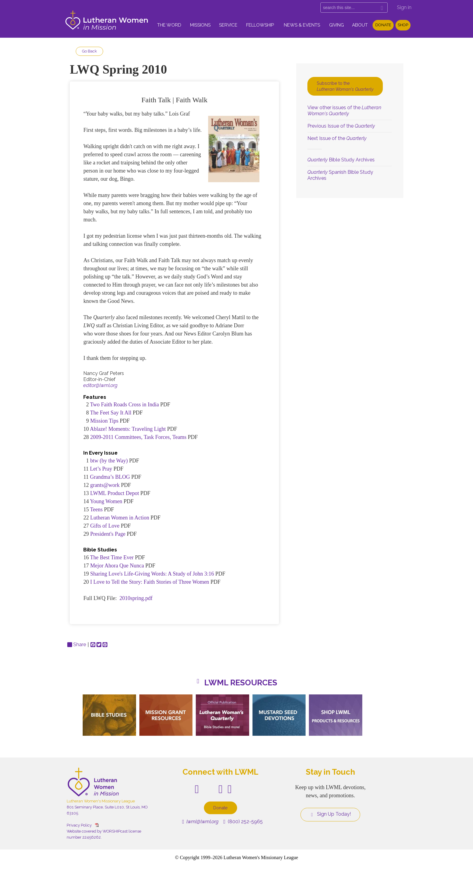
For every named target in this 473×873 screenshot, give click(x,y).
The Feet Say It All (111, 413)
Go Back (89, 51)
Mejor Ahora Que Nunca (117, 566)
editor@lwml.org (100, 385)
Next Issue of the (337, 138)
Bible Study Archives (341, 160)
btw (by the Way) (109, 461)
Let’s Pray (101, 469)
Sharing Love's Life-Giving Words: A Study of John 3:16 (152, 574)
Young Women (106, 501)
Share (76, 644)
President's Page (107, 534)
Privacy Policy (79, 825)
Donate (383, 25)
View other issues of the (344, 110)
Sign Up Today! (330, 814)
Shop (403, 25)
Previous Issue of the (341, 126)
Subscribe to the (345, 86)
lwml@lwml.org (200, 821)
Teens (96, 509)
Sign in (404, 7)
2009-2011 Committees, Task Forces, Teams (139, 437)
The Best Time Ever (112, 557)
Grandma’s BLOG (110, 477)
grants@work (105, 485)
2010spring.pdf (136, 598)
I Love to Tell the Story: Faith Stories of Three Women (149, 582)
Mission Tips (104, 421)
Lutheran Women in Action (119, 518)
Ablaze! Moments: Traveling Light (128, 429)
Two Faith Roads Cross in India (124, 405)
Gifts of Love (104, 526)
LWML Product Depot (114, 493)
